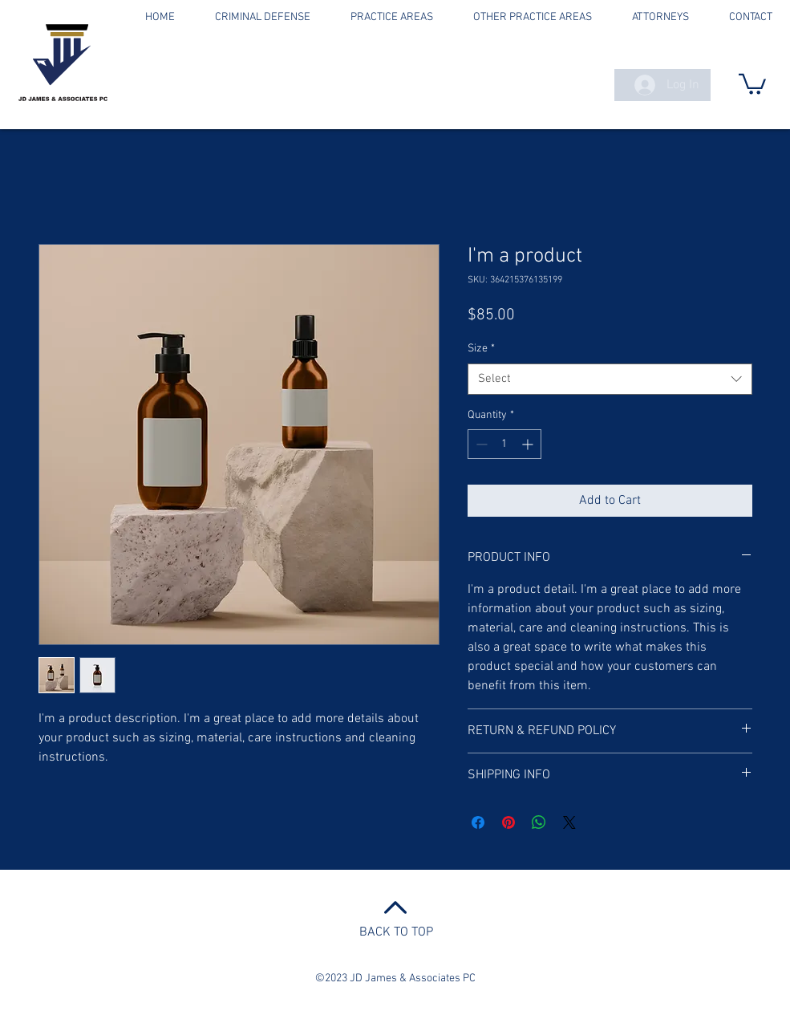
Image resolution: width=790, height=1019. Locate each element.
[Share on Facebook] (478, 822)
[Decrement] (480, 444)
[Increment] (529, 444)
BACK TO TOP (396, 932)
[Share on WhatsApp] (539, 822)
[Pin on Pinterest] (508, 822)
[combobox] (610, 379)
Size (481, 348)
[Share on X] (569, 822)
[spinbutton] (504, 444)
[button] (752, 83)
